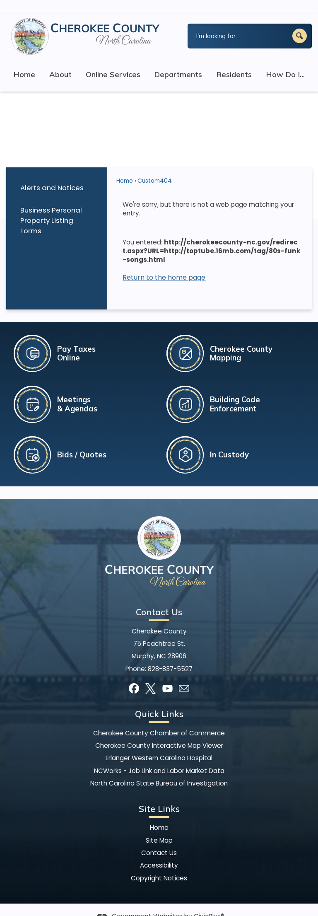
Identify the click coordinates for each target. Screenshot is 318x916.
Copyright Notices (159, 864)
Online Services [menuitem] (113, 60)
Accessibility (159, 851)
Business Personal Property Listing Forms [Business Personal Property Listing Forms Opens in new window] (51, 206)
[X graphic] (150, 674)
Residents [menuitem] (234, 60)
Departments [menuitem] (178, 60)
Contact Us (159, 838)
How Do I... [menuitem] (285, 60)
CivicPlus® (209, 902)
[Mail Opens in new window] (184, 674)
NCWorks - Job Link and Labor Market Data (159, 756)
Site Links (159, 794)
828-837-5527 (170, 654)
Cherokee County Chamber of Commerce (159, 719)
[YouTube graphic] (167, 674)
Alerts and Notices (52, 174)
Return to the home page (164, 263)
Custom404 (154, 167)
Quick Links (159, 699)
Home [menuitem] (24, 60)
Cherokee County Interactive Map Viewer (159, 731)
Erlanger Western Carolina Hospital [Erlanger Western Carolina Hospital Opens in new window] (159, 744)
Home (124, 167)
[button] (299, 22)
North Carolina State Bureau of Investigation (159, 769)
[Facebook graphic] (134, 674)
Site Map (159, 826)
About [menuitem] (60, 60)
